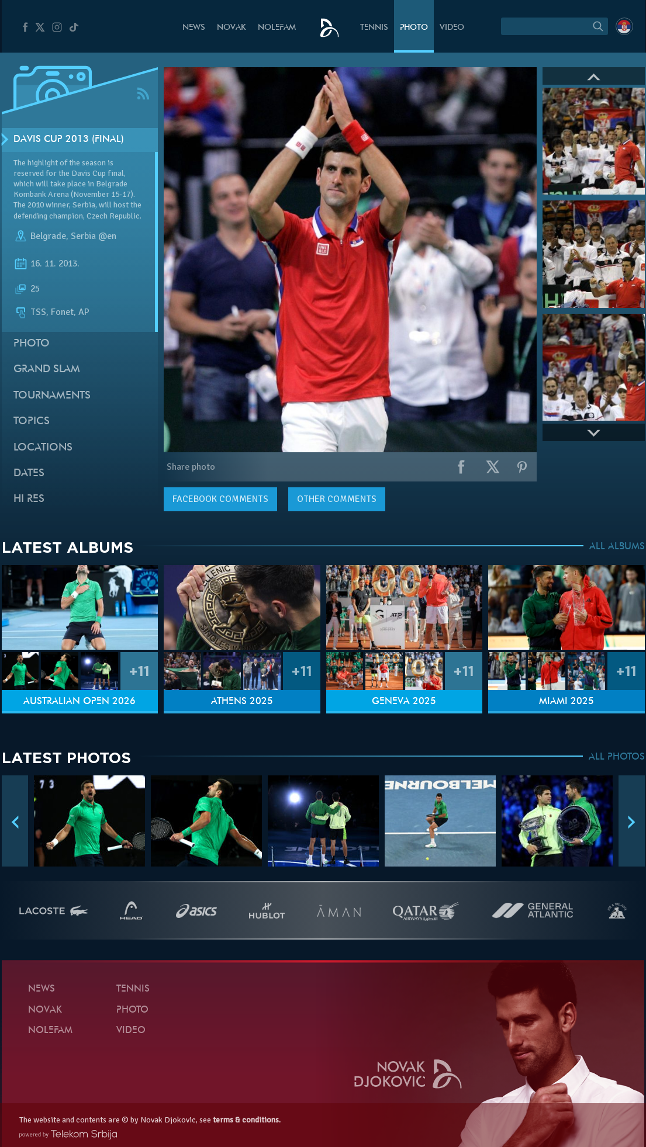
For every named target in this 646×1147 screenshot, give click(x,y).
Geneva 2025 (404, 701)
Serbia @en (93, 236)
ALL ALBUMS (617, 547)
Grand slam (46, 369)
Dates (28, 473)
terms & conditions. (247, 1120)
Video (452, 27)
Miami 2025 (566, 701)
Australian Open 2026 (79, 701)
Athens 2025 (242, 701)
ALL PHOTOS (617, 757)
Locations (42, 447)
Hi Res (28, 499)
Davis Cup (88, 173)
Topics (31, 421)
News (193, 27)
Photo (414, 27)
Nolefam (277, 27)
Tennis (374, 27)
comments (220, 499)
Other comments (336, 499)
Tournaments (52, 395)
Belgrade (48, 236)
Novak (231, 27)
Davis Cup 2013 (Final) (68, 139)
